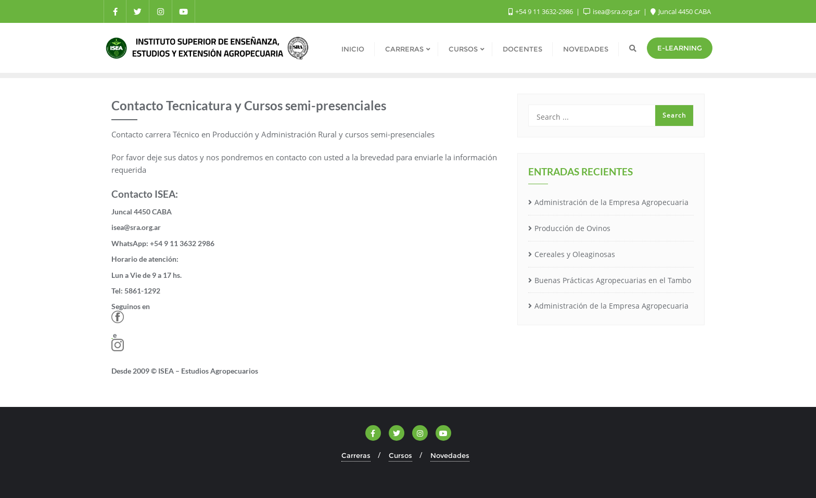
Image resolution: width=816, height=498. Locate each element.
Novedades (449, 455)
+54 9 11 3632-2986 (541, 11)
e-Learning (679, 48)
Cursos (400, 455)
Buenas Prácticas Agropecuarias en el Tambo (612, 280)
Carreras (356, 455)
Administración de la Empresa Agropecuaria (611, 202)
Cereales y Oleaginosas (574, 254)
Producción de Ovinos (572, 228)
